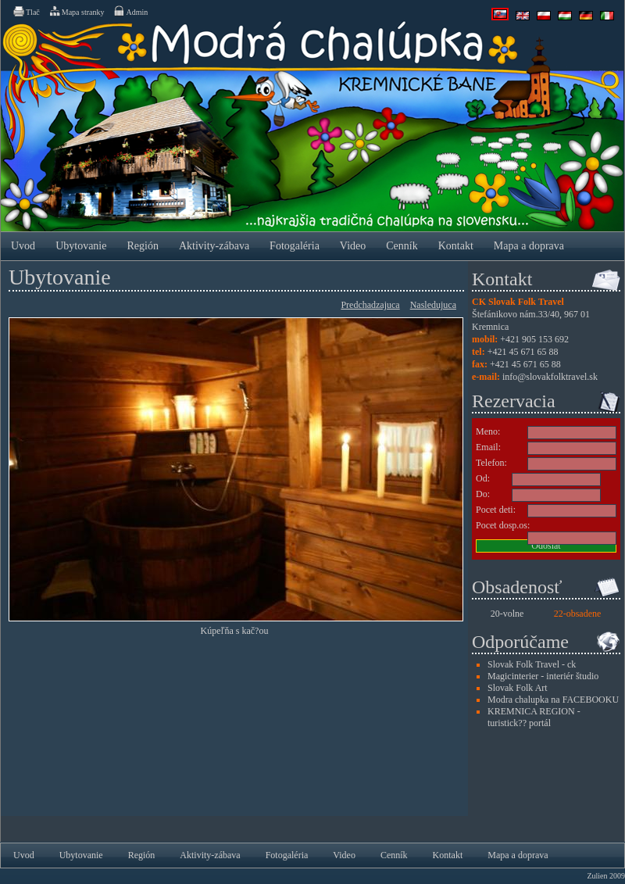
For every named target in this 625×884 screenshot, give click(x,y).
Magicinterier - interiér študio (543, 676)
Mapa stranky (76, 10)
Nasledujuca (433, 304)
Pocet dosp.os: (503, 525)
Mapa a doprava (529, 246)
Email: (488, 447)
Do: (483, 494)
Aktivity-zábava (214, 246)
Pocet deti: (496, 509)
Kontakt (455, 246)
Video (353, 246)
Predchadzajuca (370, 304)
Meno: (488, 431)
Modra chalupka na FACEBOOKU (553, 699)
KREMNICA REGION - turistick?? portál (534, 717)
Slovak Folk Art (518, 687)
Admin (130, 10)
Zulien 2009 (606, 875)
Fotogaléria (295, 246)
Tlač (26, 10)
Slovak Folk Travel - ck (532, 664)
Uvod (23, 246)
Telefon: (491, 462)
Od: (483, 478)
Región (142, 246)
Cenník (401, 246)
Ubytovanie (80, 246)
